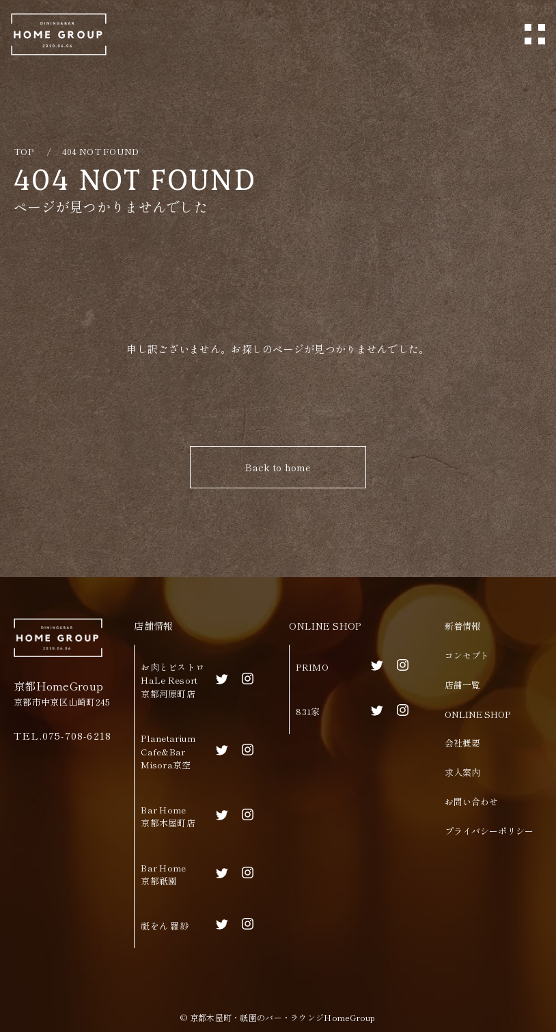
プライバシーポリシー (489, 830)
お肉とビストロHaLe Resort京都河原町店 (172, 680)
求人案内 (462, 772)
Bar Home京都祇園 (163, 874)
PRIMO (312, 666)
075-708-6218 (76, 735)
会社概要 (462, 742)
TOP (23, 151)
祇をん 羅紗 (165, 925)
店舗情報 (153, 625)
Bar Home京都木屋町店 (168, 816)
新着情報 (462, 625)
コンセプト (467, 655)
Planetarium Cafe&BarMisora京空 (168, 751)
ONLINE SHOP (325, 625)
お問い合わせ (471, 801)
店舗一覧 (462, 684)
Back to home (277, 467)
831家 (308, 711)
